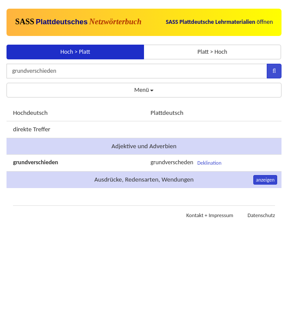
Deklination (209, 163)
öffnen (219, 22)
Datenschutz (261, 215)
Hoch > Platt (75, 51)
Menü (144, 90)
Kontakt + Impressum (210, 215)
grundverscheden (172, 162)
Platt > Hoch (212, 51)
